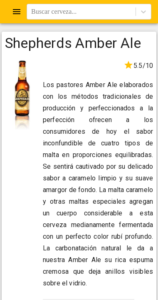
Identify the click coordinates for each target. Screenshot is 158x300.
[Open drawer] (17, 12)
